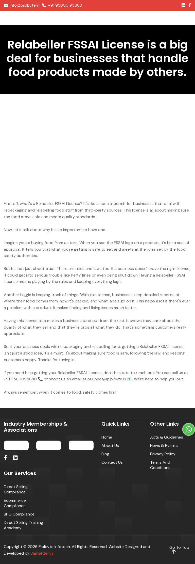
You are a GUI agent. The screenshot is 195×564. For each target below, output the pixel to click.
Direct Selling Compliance (16, 489)
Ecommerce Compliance (15, 503)
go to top (179, 549)
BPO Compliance (19, 514)
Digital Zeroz (42, 553)
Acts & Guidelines (166, 437)
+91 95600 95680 (62, 5)
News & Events (164, 445)
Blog (105, 454)
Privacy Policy (162, 454)
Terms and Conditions (160, 465)
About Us (110, 445)
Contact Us (112, 462)
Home (106, 437)
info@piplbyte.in (22, 5)
